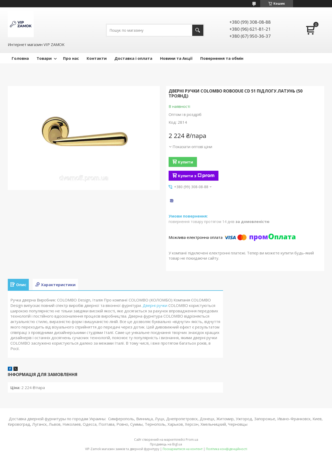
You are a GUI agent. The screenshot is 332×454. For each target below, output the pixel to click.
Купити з (196, 175)
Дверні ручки (155, 305)
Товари (44, 58)
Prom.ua (192, 439)
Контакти (97, 58)
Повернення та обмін (221, 58)
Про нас (71, 58)
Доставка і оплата (133, 58)
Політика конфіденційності (226, 449)
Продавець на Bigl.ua (166, 444)
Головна (20, 58)
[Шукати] (197, 30)
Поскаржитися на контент (183, 449)
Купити (185, 162)
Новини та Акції (176, 58)
